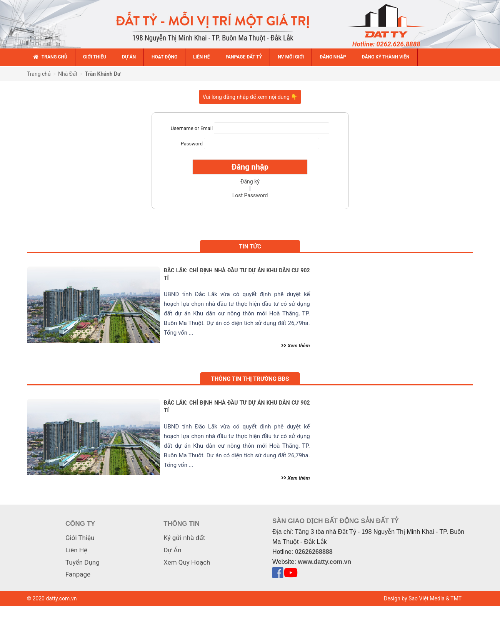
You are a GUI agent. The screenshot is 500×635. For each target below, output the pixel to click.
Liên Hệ (76, 550)
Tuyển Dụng (82, 562)
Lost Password (250, 195)
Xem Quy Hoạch (186, 562)
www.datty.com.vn (324, 561)
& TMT (454, 598)
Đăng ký (250, 181)
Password (192, 144)
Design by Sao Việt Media (414, 598)
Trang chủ (39, 74)
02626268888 (314, 551)
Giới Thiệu (79, 538)
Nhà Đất (67, 74)
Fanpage (77, 574)
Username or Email (192, 128)
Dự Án (172, 550)
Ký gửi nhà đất (184, 538)
